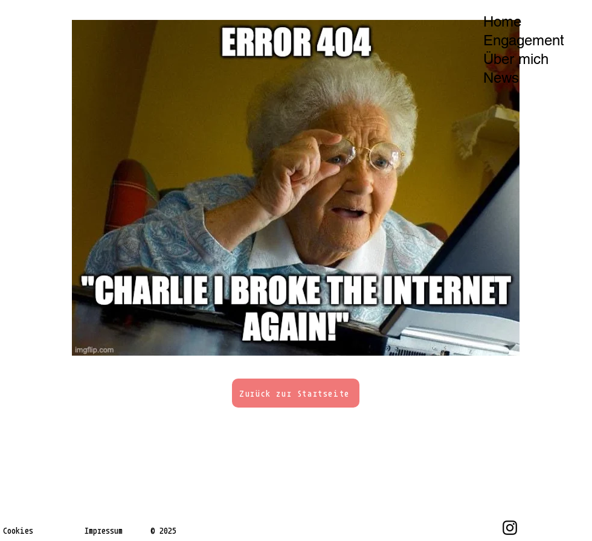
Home (502, 21)
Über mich (516, 59)
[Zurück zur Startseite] (295, 393)
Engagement (523, 40)
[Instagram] (510, 527)
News (501, 77)
